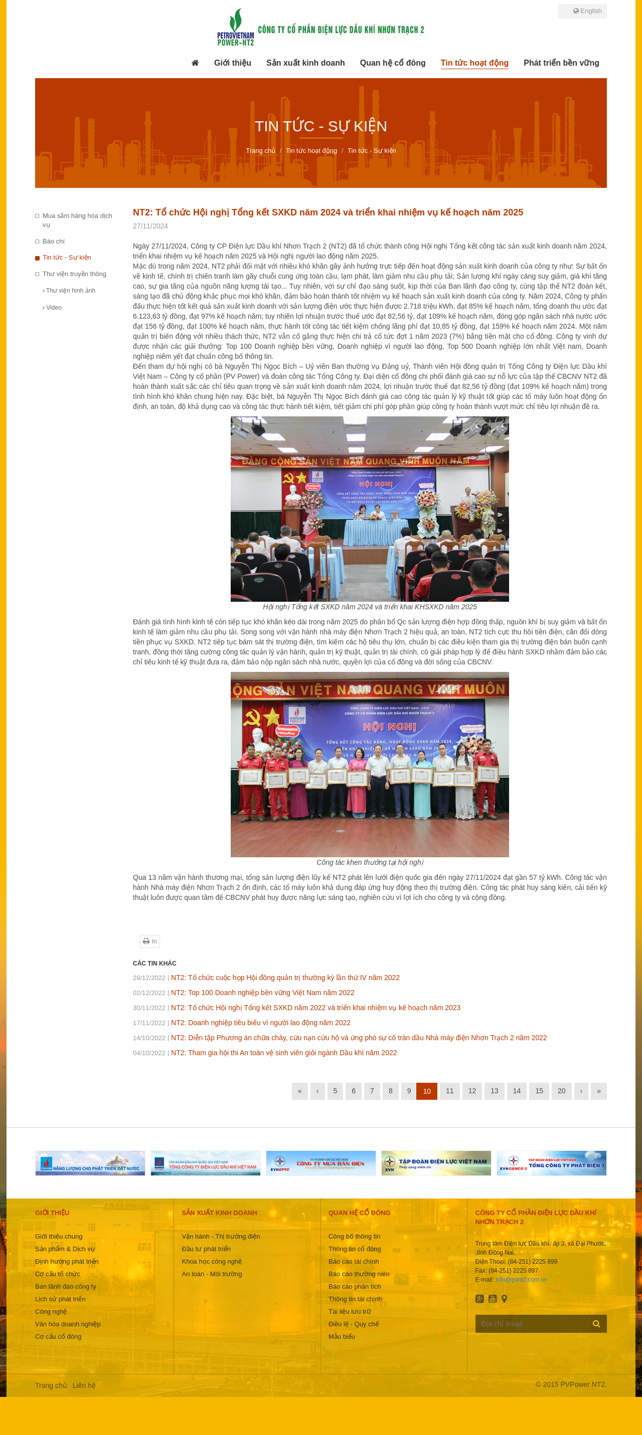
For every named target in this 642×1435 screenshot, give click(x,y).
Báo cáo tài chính (354, 1261)
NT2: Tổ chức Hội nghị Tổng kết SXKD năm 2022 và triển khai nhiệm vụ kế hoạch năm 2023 (296, 1008)
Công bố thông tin (354, 1236)
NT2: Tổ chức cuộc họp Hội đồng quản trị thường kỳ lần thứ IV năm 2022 (266, 978)
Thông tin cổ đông (355, 1249)
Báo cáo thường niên (359, 1274)
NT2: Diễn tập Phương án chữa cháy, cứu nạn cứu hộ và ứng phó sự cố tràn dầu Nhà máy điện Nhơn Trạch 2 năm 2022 (340, 1038)
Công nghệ (51, 1311)
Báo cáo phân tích (355, 1286)
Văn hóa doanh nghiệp (68, 1324)
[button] (233, 63)
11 (450, 1091)
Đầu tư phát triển (206, 1249)
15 (539, 1091)
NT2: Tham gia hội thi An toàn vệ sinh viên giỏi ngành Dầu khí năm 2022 (265, 1053)
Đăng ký (596, 1323)
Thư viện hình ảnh (69, 290)
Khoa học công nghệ (212, 1261)
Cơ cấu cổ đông (58, 1336)
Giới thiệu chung (59, 1236)
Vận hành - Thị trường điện (221, 1236)
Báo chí (54, 241)
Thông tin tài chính (355, 1299)
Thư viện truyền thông (74, 274)
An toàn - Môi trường (212, 1274)
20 (562, 1091)
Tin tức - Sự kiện (67, 257)
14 (517, 1091)
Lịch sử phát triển (60, 1299)
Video (52, 307)
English (587, 11)
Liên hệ (84, 1385)
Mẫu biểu (342, 1336)
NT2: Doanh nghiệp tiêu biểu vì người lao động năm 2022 (242, 1023)
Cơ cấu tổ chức (57, 1274)
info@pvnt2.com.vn (521, 1279)
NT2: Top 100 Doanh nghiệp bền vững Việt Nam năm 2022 (244, 993)
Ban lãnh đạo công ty (65, 1286)
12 (472, 1091)
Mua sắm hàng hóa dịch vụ (77, 220)
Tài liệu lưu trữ (350, 1311)
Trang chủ (51, 1385)
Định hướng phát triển (67, 1261)
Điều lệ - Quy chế (354, 1324)
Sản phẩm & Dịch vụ (65, 1249)
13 (495, 1091)
